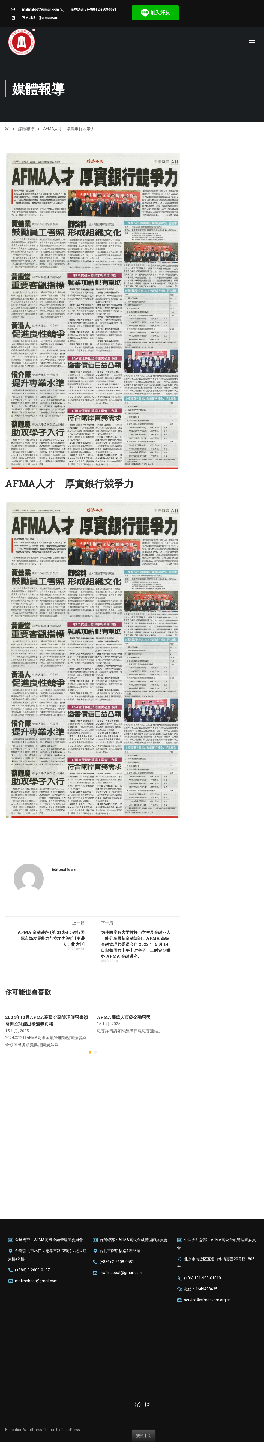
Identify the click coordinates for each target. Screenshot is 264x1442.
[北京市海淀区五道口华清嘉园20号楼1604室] (216, 1352)
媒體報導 (26, 130)
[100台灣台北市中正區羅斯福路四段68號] (132, 1324)
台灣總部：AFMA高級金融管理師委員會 (129, 1240)
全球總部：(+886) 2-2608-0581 (88, 9)
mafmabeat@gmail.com (35, 9)
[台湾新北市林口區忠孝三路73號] (47, 1331)
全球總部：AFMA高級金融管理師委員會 (45, 1240)
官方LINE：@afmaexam (34, 18)
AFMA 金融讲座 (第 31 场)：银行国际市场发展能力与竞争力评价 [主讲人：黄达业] (51, 940)
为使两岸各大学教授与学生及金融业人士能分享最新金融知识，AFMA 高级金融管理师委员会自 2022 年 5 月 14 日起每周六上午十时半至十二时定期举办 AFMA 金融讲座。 (135, 946)
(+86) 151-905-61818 (199, 1278)
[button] (90, 1053)
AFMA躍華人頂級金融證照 (124, 1018)
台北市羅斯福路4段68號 (116, 1251)
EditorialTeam (64, 871)
